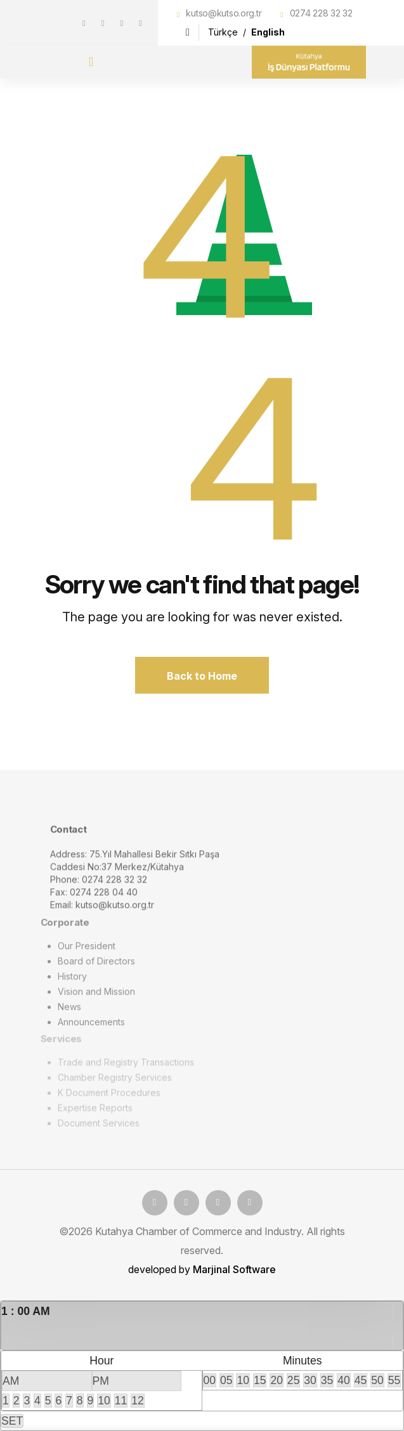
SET (12, 1421)
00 (210, 1380)
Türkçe (224, 32)
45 (361, 1380)
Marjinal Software (234, 1269)
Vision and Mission (96, 996)
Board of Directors (96, 966)
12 (137, 1400)
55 (394, 1380)
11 (121, 1400)
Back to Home (202, 676)
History (72, 981)
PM (101, 1381)
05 (226, 1380)
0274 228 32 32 (321, 13)
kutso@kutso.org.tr (223, 13)
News (69, 1011)
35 (327, 1380)
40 (343, 1380)
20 (276, 1380)
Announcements (91, 1026)
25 (293, 1380)
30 (310, 1380)
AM (11, 1381)
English (268, 32)
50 (377, 1380)
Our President (86, 950)
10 (104, 1400)
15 (260, 1380)
